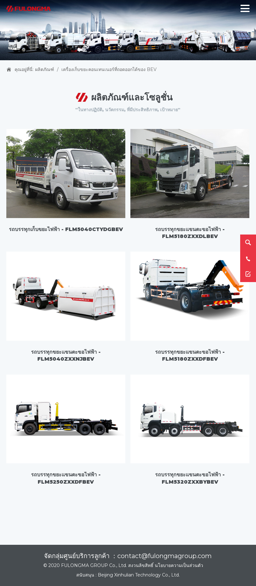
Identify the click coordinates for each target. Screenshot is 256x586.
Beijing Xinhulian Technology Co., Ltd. (139, 575)
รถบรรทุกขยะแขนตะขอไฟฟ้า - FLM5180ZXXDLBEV (190, 232)
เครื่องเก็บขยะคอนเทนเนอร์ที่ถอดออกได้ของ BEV (109, 69)
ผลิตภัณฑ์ (44, 69)
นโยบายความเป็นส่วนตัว (179, 565)
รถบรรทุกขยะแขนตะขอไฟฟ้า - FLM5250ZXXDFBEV (66, 478)
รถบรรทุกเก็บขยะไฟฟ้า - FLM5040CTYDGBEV (66, 229)
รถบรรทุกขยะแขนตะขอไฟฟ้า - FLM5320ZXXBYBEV (190, 478)
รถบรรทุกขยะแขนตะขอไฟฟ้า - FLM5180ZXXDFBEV (190, 355)
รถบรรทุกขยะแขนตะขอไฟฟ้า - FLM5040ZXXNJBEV (66, 355)
